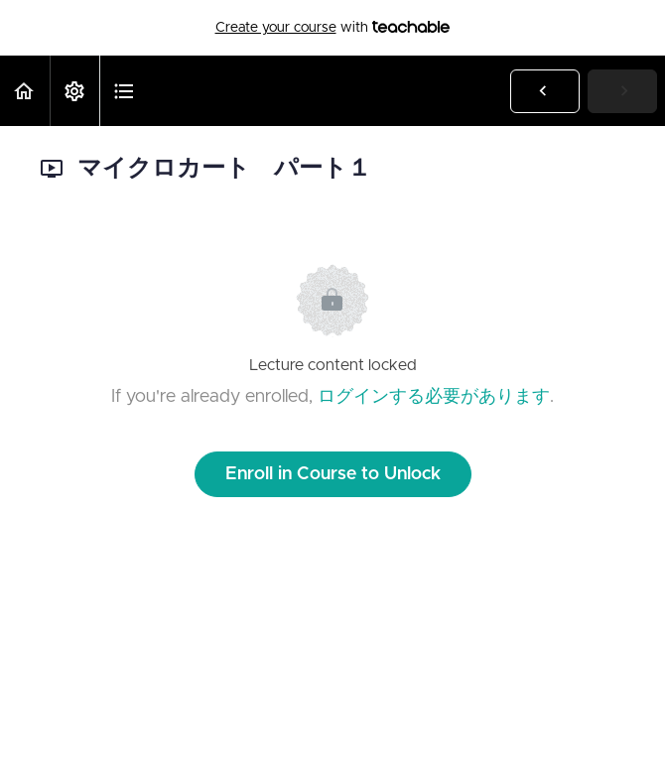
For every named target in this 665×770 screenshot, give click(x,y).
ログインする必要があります (434, 397)
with (333, 28)
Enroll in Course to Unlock (333, 474)
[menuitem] (74, 91)
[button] (25, 91)
